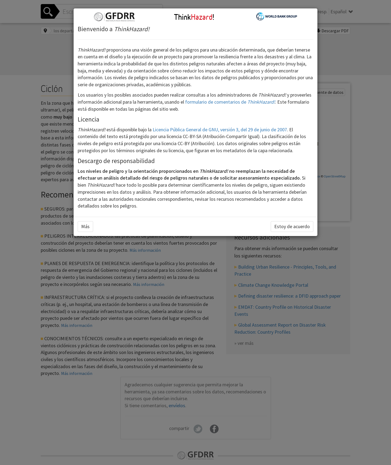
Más (85, 226)
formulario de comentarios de (230, 102)
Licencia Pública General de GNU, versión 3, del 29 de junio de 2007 (220, 129)
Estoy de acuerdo (292, 226)
